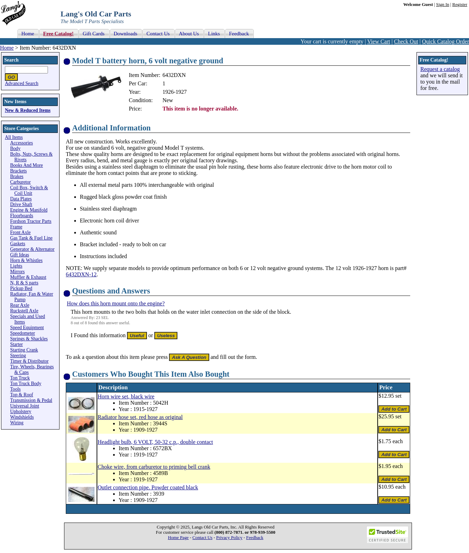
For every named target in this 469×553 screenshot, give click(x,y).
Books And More (26, 165)
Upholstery (20, 411)
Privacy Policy (229, 537)
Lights (16, 266)
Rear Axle (19, 305)
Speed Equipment (27, 327)
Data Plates (21, 198)
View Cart (378, 41)
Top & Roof (21, 394)
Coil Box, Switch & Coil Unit (29, 190)
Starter (16, 344)
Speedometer (22, 333)
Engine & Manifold (28, 210)
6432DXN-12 (81, 274)
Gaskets (17, 243)
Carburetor (20, 182)
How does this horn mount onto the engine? (116, 303)
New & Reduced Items (27, 110)
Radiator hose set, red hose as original (140, 417)
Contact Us (202, 537)
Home (7, 48)
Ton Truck (20, 378)
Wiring (16, 422)
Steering (18, 355)
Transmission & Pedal (31, 400)
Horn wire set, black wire (126, 396)
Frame (16, 226)
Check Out (406, 41)
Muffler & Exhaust (28, 277)
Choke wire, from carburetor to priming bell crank (154, 467)
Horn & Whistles (26, 260)
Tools (15, 389)
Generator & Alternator (32, 249)
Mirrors (17, 271)
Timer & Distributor (29, 361)
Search (11, 60)
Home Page (178, 537)
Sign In (442, 4)
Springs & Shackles (29, 338)
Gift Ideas (19, 254)
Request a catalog (440, 69)
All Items (14, 137)
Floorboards (21, 215)
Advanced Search (21, 83)
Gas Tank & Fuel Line (31, 238)
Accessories (21, 143)
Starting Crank (24, 350)
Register (459, 4)
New (167, 100)
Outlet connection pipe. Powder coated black (148, 487)
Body (15, 148)
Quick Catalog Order (445, 41)
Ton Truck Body (25, 383)
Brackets (18, 170)
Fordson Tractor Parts (30, 221)
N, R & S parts (24, 282)
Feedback (254, 537)
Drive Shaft (21, 204)
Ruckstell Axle (24, 310)
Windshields (22, 417)
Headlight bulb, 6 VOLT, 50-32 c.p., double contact (155, 442)
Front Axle (20, 232)
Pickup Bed (21, 288)
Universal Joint (24, 406)
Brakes (16, 176)
